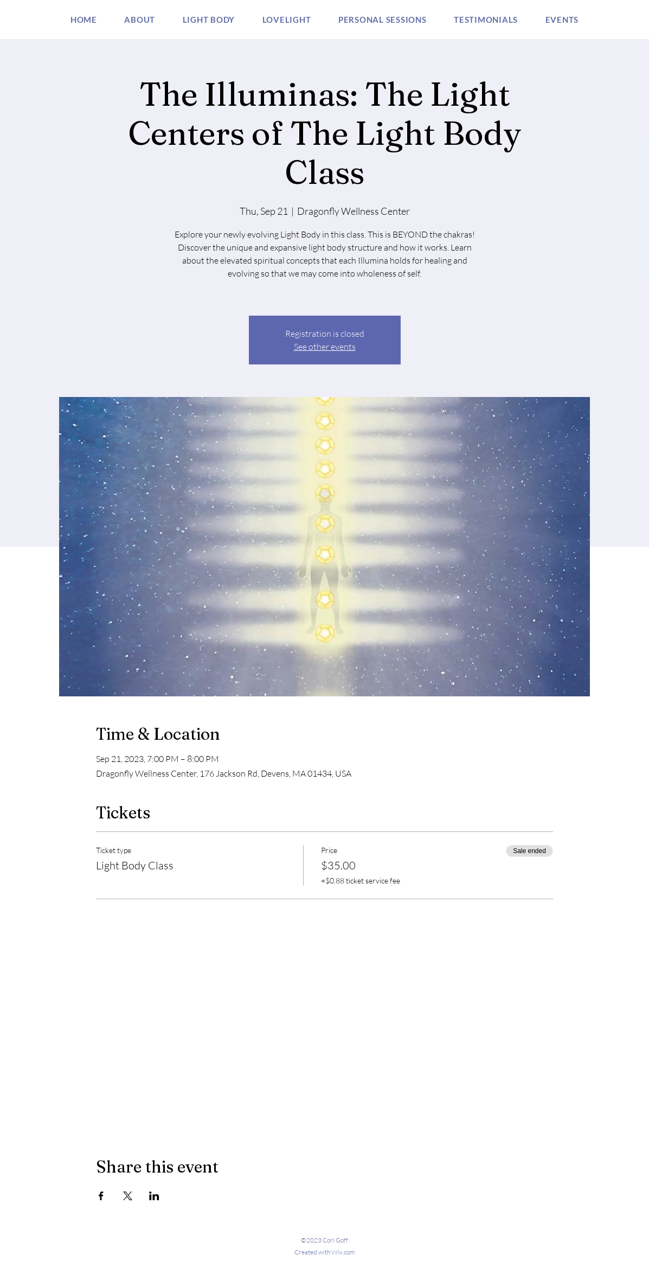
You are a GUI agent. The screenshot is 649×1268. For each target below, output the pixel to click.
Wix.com (343, 1252)
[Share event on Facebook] (101, 1196)
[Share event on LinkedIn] (154, 1196)
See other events (325, 346)
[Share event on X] (128, 1196)
